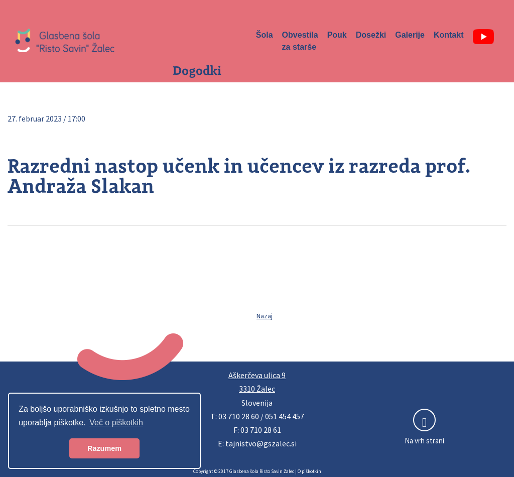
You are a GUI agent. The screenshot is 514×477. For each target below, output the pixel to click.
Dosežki (371, 35)
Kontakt (449, 35)
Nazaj (264, 315)
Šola (264, 35)
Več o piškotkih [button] (116, 422)
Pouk (337, 35)
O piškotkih (309, 471)
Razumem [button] (104, 448)
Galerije (410, 35)
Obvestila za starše (300, 41)
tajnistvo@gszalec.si (261, 443)
